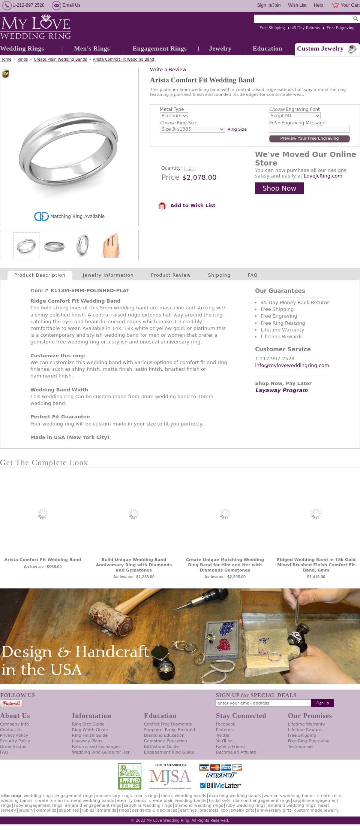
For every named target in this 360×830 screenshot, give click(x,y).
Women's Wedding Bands (289, 795)
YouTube (224, 741)
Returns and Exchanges (96, 746)
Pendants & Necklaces (154, 810)
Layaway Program (281, 390)
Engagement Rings (160, 48)
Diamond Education (164, 735)
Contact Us (11, 729)
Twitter (223, 735)
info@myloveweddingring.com (292, 365)
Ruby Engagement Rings (38, 805)
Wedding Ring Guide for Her (101, 752)
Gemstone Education (165, 741)
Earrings (188, 810)
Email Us (72, 5)
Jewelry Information (108, 275)
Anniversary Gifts (274, 810)
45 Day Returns (306, 27)
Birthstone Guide (161, 746)
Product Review (171, 275)
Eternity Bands (132, 800)
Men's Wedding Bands (183, 795)
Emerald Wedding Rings (292, 805)
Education (267, 48)
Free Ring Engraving (309, 741)
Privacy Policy (14, 735)
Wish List (297, 5)
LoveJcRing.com (323, 176)
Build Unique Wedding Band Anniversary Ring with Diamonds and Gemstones (134, 565)
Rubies (88, 810)
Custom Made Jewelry (316, 810)
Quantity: (171, 168)
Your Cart (350, 5)
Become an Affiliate (236, 752)
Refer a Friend (230, 746)
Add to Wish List (186, 205)
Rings (23, 59)
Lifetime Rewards (306, 729)
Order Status (13, 746)
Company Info (14, 724)
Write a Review (168, 69)
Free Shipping (272, 27)
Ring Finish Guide (90, 735)
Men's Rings (92, 48)
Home (6, 59)
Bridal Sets (219, 800)
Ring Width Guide (90, 729)
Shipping (219, 275)
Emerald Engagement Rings (93, 805)
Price (170, 177)
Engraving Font (294, 109)
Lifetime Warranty (306, 724)
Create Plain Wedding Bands (60, 59)
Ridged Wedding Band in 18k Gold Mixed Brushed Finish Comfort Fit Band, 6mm (316, 565)
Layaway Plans (87, 741)
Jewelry (220, 48)
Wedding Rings (22, 48)
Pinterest (225, 729)
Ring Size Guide (88, 724)
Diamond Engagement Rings (261, 800)
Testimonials (301, 746)
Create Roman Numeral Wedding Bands (74, 800)
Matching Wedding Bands (235, 795)
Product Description (40, 275)
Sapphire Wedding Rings (148, 805)
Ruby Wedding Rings (246, 805)
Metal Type (172, 109)
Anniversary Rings (114, 795)
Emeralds (106, 810)
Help (318, 5)
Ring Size (178, 122)
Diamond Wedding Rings (199, 805)
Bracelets (209, 810)
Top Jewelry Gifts (237, 810)
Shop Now (279, 188)
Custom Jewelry (320, 48)
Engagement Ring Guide (169, 752)
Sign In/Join (269, 5)
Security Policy (15, 741)
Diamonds (46, 810)
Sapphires (69, 810)
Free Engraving (340, 27)
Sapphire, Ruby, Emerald (169, 729)
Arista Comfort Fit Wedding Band (123, 59)
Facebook (226, 724)
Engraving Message (297, 122)
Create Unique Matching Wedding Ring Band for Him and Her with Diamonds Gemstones (225, 565)
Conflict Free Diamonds (168, 724)
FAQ (253, 275)
